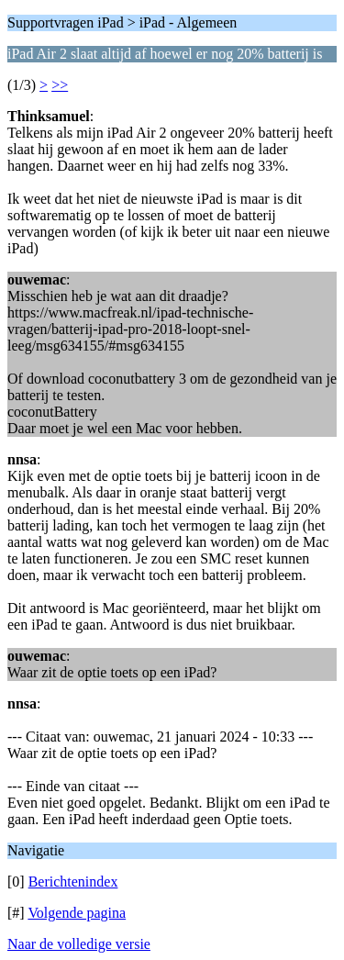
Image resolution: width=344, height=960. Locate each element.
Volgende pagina (77, 913)
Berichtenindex (73, 881)
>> (59, 85)
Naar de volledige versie (78, 944)
